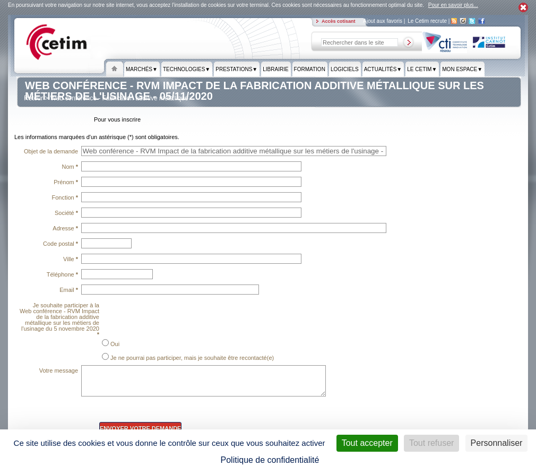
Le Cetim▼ (422, 69)
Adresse (65, 228)
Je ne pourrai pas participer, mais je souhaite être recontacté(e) (188, 357)
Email (68, 290)
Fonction (65, 197)
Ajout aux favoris (383, 21)
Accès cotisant (339, 21)
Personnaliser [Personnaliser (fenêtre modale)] (497, 442)
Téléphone (62, 274)
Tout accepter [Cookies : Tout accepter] (367, 442)
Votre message (58, 370)
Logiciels (345, 69)
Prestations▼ (236, 69)
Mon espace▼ (462, 69)
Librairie (275, 69)
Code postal (60, 243)
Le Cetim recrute (428, 21)
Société (66, 213)
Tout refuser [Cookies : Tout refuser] (431, 442)
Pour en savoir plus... (453, 5)
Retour (33, 98)
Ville (70, 259)
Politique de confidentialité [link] (270, 459)
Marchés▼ (142, 69)
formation (309, 69)
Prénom (66, 182)
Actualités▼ (383, 69)
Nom (70, 166)
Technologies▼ (186, 69)
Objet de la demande (51, 151)
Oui (110, 343)
